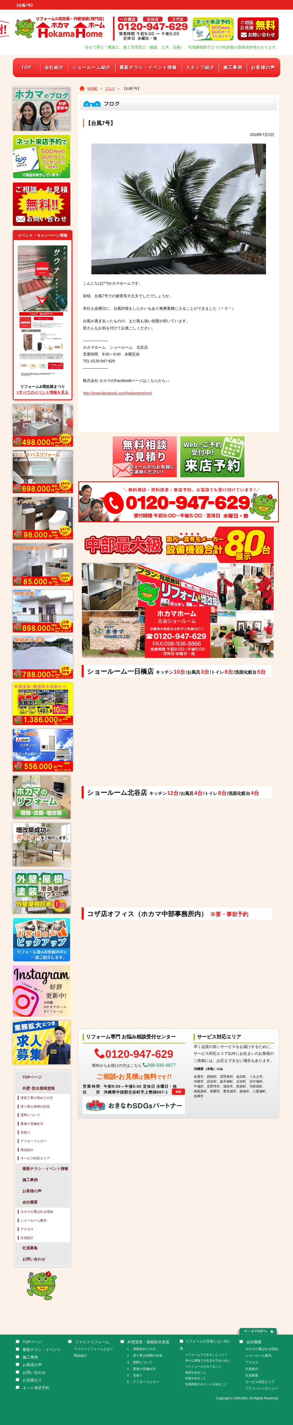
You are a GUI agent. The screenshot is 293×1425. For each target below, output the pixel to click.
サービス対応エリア (35, 1158)
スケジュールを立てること (203, 1366)
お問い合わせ (33, 1259)
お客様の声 (263, 67)
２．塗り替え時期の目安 (144, 1355)
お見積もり (32, 1380)
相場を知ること (195, 1372)
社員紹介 (27, 1238)
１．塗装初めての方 (141, 1349)
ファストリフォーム (92, 1342)
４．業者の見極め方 (141, 1369)
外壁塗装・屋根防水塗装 (148, 1342)
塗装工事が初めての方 (36, 1098)
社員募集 (30, 1248)
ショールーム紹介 (91, 67)
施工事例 (232, 67)
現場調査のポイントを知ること (206, 1384)
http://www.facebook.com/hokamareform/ (117, 393)
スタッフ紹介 (200, 67)
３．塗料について (139, 1362)
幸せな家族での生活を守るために (207, 1360)
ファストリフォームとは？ (93, 1349)
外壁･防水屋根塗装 (38, 1088)
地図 (178, 1091)
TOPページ (32, 1077)
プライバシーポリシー (261, 1388)
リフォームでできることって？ (206, 1354)
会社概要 (30, 1202)
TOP (26, 67)
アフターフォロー (33, 1141)
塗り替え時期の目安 (35, 1106)
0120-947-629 (133, 1053)
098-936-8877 (159, 1065)
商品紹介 (27, 1150)
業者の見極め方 (31, 1124)
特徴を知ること (195, 1378)
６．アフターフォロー (142, 1382)
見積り (25, 1132)
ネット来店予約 (36, 1387)
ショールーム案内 (33, 1220)
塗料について (30, 1115)
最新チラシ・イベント (42, 1349)
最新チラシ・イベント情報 (148, 67)
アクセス (27, 1229)
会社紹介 (54, 67)
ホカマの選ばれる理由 (36, 1212)
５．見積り (134, 1375)
